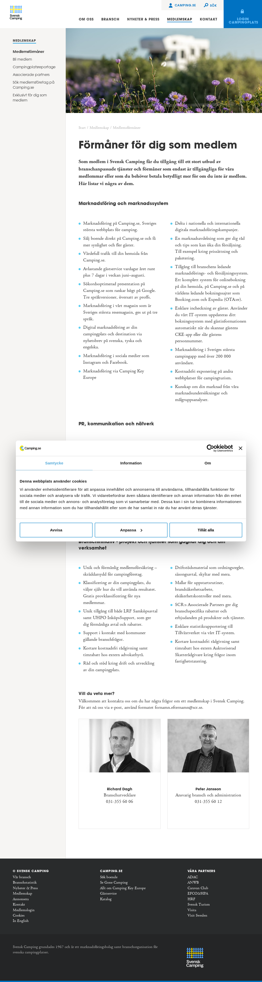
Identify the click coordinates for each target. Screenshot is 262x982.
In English (21, 920)
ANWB (193, 882)
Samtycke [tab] (54, 463)
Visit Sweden (197, 915)
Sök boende (108, 877)
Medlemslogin (24, 910)
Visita (192, 910)
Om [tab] (207, 463)
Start (82, 127)
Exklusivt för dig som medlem (30, 97)
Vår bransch (22, 877)
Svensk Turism (199, 904)
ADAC (193, 877)
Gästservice (108, 893)
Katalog (106, 899)
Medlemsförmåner (28, 51)
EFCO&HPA (198, 893)
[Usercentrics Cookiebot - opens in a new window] (210, 448)
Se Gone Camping (114, 882)
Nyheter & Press (25, 888)
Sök (213, 5)
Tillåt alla (206, 530)
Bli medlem (22, 59)
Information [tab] (131, 463)
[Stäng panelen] (240, 448)
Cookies (19, 915)
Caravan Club (198, 888)
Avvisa (56, 530)
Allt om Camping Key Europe (123, 888)
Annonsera (21, 899)
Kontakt (19, 904)
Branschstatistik (25, 882)
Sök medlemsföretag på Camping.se (33, 85)
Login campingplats (243, 21)
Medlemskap (24, 40)
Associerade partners (31, 74)
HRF (191, 899)
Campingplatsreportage (34, 67)
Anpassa (131, 530)
